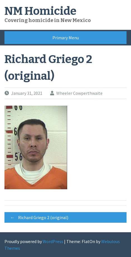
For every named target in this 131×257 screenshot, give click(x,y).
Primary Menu (65, 37)
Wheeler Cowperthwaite (79, 93)
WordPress (53, 241)
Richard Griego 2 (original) (37, 217)
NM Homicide (40, 11)
